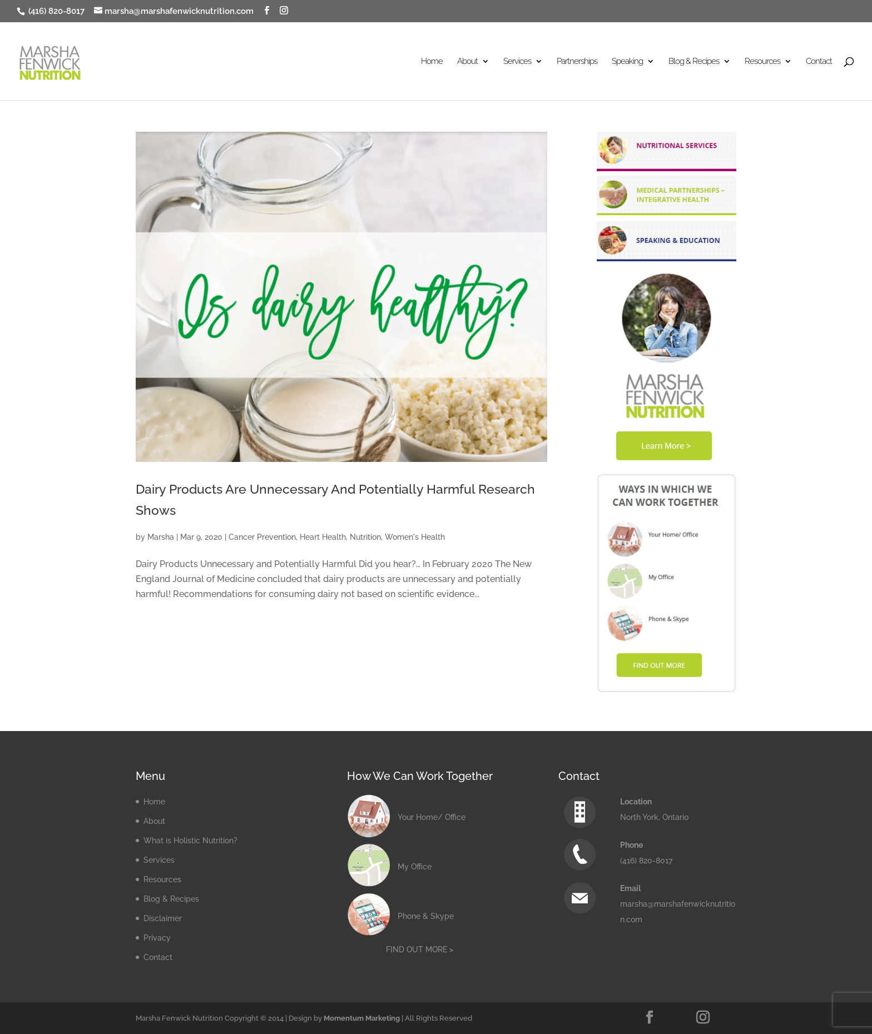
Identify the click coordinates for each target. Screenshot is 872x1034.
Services (517, 61)
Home (432, 61)
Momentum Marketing (362, 1018)
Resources (762, 61)
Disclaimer (162, 918)
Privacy (157, 937)
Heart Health (323, 537)
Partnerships (577, 61)
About (467, 61)
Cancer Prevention (262, 537)
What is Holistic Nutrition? (190, 840)
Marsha (160, 537)
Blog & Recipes (693, 61)
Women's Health (415, 537)
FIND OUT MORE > (419, 949)
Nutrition (365, 537)
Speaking (627, 61)
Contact (819, 61)
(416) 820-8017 (55, 11)
